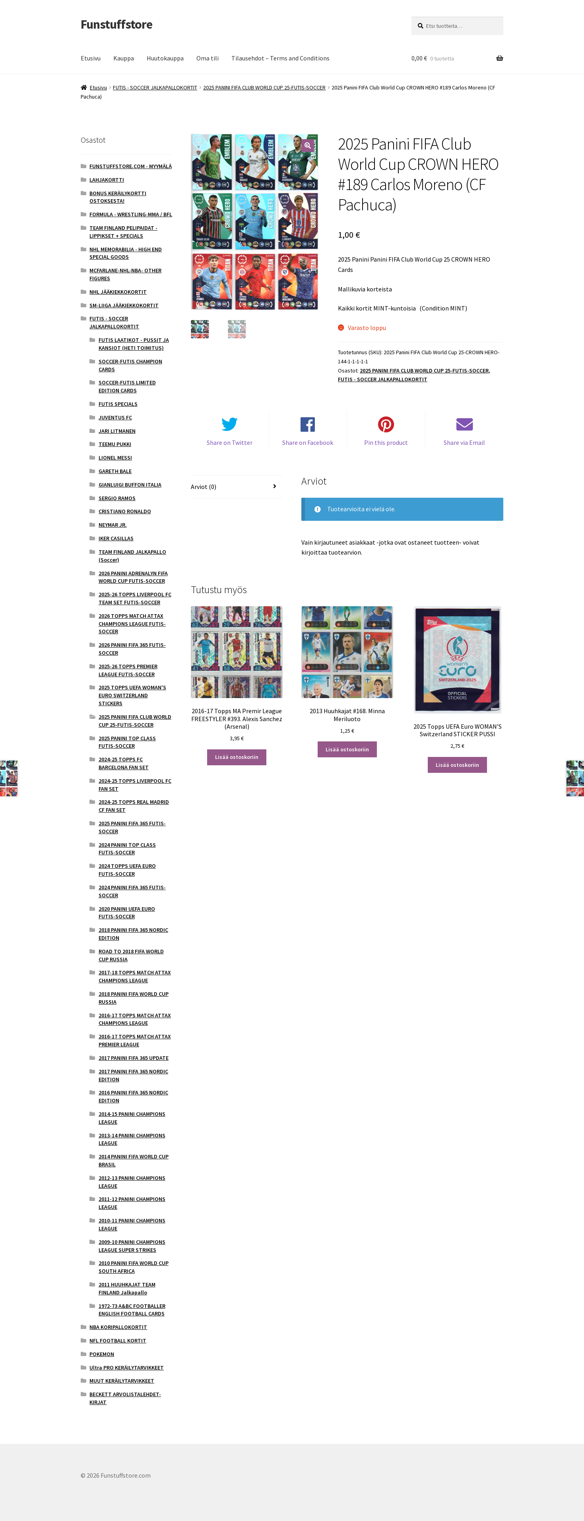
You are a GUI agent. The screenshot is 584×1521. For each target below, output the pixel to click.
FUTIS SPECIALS (118, 403)
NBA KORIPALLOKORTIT (118, 1327)
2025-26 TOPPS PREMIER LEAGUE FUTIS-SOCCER (128, 670)
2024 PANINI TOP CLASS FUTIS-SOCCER (127, 848)
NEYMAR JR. (113, 524)
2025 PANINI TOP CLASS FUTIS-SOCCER (127, 742)
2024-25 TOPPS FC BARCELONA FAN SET (124, 763)
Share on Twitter (229, 443)
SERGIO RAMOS (117, 498)
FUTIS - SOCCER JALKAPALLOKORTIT (155, 87)
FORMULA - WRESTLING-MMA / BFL (130, 214)
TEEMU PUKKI (115, 444)
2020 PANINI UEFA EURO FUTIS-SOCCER (127, 912)
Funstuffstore (116, 24)
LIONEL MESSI (115, 457)
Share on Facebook (307, 443)
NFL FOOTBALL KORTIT (117, 1340)
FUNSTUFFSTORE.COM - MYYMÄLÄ (130, 166)
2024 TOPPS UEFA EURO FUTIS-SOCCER (127, 869)
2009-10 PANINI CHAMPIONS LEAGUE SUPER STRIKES (132, 1245)
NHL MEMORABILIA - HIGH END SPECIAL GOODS (125, 253)
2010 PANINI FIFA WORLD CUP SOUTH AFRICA (134, 1267)
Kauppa (123, 58)
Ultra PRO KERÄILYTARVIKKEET (126, 1367)
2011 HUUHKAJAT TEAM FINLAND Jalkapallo (127, 1288)
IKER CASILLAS (116, 538)
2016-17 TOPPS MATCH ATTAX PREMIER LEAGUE (135, 1040)
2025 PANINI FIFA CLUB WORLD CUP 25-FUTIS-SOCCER (264, 87)
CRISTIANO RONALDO (125, 511)
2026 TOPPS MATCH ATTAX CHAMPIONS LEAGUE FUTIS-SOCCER (132, 623)
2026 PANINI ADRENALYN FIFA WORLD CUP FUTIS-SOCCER (133, 577)
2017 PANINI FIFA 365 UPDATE (134, 1057)
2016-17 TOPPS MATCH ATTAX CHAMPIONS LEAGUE (135, 1019)
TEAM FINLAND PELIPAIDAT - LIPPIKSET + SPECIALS (123, 231)
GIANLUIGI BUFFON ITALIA (130, 484)
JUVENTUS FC (115, 417)
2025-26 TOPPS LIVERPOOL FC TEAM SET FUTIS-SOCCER (135, 598)
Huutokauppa (165, 58)
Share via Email (464, 443)
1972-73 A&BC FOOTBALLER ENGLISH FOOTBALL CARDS (132, 1309)
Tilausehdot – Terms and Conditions (280, 58)
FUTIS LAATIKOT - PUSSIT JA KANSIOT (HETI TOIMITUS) (134, 343)
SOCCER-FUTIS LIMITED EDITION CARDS (127, 386)
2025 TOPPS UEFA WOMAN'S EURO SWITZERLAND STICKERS (132, 695)
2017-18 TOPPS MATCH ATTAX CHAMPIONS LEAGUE (135, 976)
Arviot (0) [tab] (203, 487)
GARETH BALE (115, 471)
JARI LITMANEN (117, 431)
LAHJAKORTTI (106, 179)
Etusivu (91, 58)
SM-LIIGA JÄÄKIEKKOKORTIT (124, 305)
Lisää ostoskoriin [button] (236, 757)
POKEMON (101, 1354)
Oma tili (207, 58)
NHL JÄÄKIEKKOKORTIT (118, 291)
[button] (307, 145)
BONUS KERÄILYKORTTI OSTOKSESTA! (117, 197)
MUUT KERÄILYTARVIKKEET (121, 1380)
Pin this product (386, 443)
